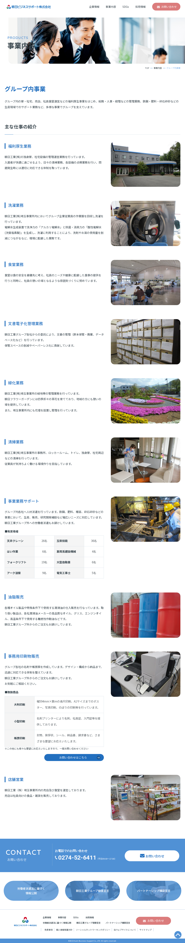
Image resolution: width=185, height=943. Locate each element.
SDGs (125, 6)
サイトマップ (145, 929)
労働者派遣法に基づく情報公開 (57, 922)
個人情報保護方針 (64, 929)
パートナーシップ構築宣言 (118, 922)
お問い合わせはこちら (73, 757)
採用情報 (140, 6)
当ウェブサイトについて (125, 929)
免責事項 (48, 929)
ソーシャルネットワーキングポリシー (93, 929)
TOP (147, 67)
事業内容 (111, 6)
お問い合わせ (169, 6)
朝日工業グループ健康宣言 (88, 922)
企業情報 (94, 6)
